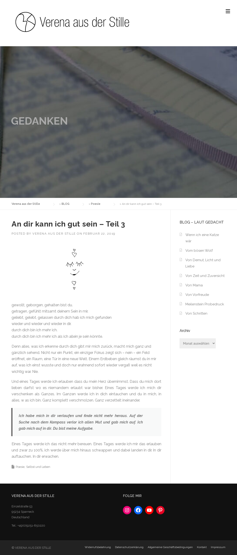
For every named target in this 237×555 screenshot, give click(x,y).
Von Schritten (196, 313)
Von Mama (194, 285)
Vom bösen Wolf (199, 250)
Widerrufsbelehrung (98, 547)
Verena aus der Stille (54, 233)
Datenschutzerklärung (129, 547)
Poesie (20, 467)
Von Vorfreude (197, 295)
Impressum (218, 547)
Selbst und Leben (38, 467)
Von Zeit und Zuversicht (205, 276)
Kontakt (202, 547)
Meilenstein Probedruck (204, 304)
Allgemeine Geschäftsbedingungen (170, 547)
